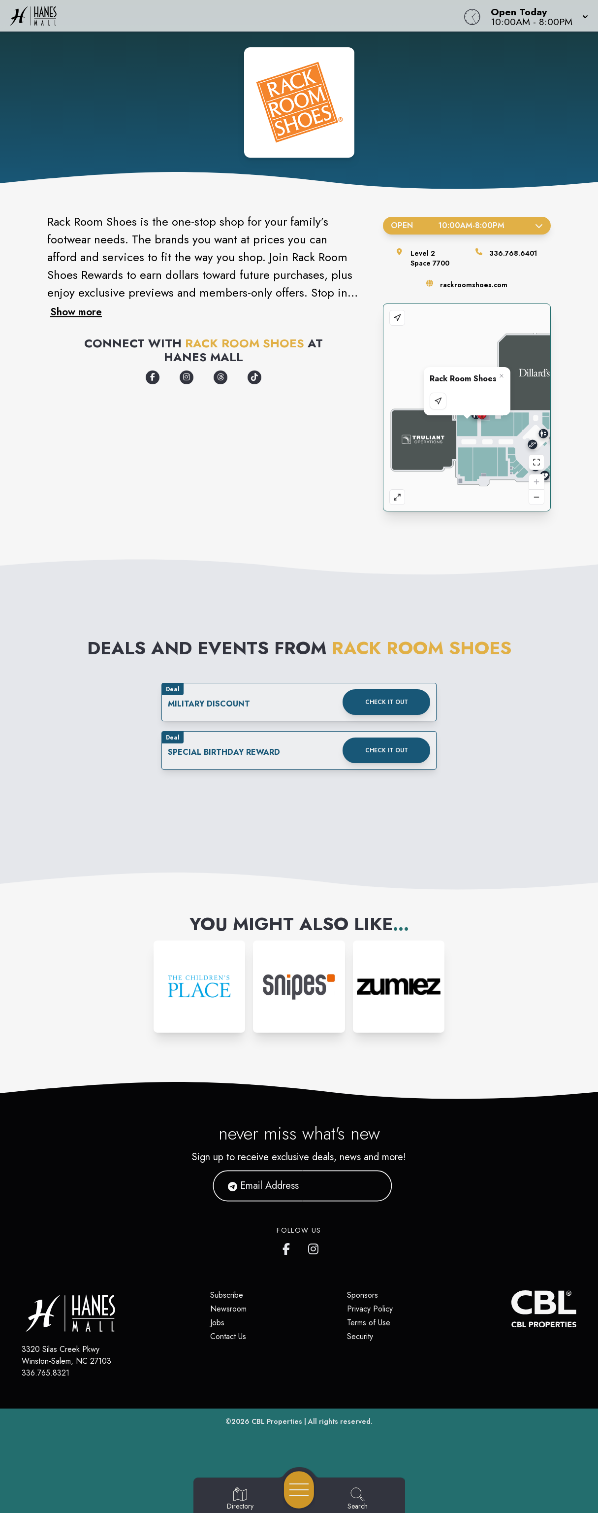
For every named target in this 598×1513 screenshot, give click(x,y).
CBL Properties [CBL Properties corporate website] (277, 1421)
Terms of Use (368, 1322)
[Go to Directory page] (240, 1499)
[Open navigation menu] (299, 1490)
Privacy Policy (370, 1308)
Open (467, 225)
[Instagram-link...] (199, 986)
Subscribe (226, 1295)
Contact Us (228, 1336)
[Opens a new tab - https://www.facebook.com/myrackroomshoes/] (152, 377)
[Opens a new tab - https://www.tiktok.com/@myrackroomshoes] (254, 377)
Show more (76, 311)
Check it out (386, 702)
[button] (536, 16)
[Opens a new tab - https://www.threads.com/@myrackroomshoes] (220, 377)
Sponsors (362, 1295)
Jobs (217, 1322)
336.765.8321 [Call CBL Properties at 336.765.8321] (45, 1373)
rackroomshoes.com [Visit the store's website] (473, 285)
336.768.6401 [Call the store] (513, 253)
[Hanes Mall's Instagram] (314, 1247)
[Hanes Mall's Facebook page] (288, 1247)
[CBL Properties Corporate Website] (511, 1308)
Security (360, 1336)
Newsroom (228, 1308)
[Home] (226, 16)
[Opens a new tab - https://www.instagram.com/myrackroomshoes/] (186, 377)
